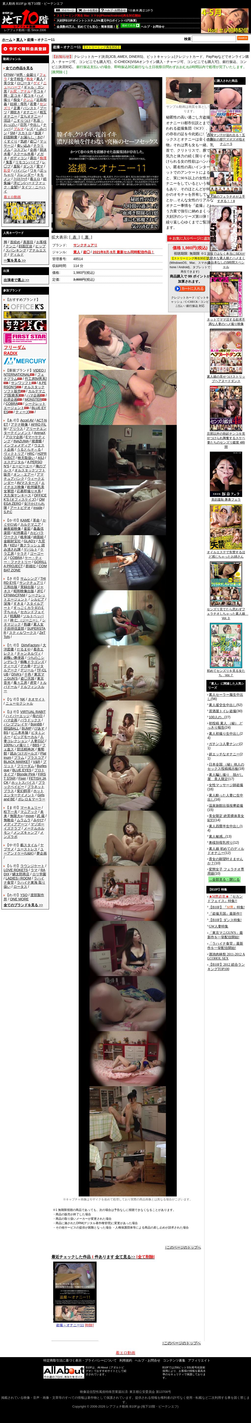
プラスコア (35, 758)
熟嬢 (27, 624)
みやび (38, 820)
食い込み (24, 145)
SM (12, 133)
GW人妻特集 (218, 926)
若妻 (33, 104)
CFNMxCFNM (14, 595)
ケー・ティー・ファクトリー (23, 560)
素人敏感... (217, 836)
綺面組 (38, 537)
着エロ (35, 179)
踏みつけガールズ (24, 753)
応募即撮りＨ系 (29, 491)
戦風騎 (15, 616)
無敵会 (9, 820)
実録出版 (27, 587)
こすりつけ (22, 120)
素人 (19, 40)
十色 (27, 674)
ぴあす (39, 728)
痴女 (16, 100)
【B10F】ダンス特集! (225, 920)
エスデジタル (14, 462)
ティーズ (22, 412)
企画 (33, 150)
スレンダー (25, 175)
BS (6, 733)
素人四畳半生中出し (224, 826)
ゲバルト (31, 549)
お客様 (41, 242)
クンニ (11, 246)
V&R (36, 762)
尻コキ (29, 95)
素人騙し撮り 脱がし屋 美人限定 (225, 777)
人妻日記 (37, 741)
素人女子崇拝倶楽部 (24, 626)
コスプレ (20, 150)
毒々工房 (20, 683)
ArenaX (40, 433)
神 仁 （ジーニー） (24, 620)
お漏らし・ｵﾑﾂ (31, 137)
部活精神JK (26, 749)
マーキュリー (30, 807)
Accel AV (27, 420)
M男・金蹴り (26, 75)
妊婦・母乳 (18, 104)
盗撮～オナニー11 (75, 1323)
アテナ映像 (19, 424)
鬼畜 (9, 162)
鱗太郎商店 (20, 874)
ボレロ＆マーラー (31, 799)
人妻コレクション (24, 739)
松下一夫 (10, 812)
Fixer (22, 778)
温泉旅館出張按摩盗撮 (226, 806)
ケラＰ (22, 553)
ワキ (33, 170)
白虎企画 (10, 399)
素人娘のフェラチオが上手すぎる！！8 (226, 197)
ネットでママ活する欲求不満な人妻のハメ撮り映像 (226, 320)
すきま (18, 603)
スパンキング (16, 250)
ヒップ (40, 246)
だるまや (24, 649)
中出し (35, 125)
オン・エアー (23, 474)
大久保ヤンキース (17, 495)
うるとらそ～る (29, 449)
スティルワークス (23, 633)
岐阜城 (25, 537)
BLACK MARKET (17, 762)
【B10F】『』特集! (227, 907)
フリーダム (25, 766)
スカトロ (25, 133)
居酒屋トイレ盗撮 (222, 711)
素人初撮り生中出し (224, 734)
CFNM (8, 75)
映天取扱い (26, 458)
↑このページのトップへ (183, 1247)
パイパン (20, 170)
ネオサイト (36, 699)
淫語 (7, 120)
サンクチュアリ (31, 583)
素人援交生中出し (222, 705)
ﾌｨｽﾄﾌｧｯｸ (20, 179)
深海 (7, 603)
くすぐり (10, 141)
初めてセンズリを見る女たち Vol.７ (226, 671)
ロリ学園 (39, 874)
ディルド (17, 254)
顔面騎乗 (10, 137)
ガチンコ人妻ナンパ (224, 744)
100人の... (216, 717)
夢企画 (42, 853)
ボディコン (18, 158)
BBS (35, 745)
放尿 (38, 133)
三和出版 (10, 587)
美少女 (9, 83)
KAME (25, 520)
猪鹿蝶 (37, 441)
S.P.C (8, 512)
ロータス (20, 887)
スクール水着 (23, 154)
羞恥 (16, 166)
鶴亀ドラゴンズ (32, 662)
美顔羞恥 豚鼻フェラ (226, 497)
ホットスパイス (23, 782)
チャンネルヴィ (29, 653)
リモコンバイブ (27, 162)
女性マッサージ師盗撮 (226, 785)
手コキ (38, 91)
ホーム (7, 40)
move (29, 816)
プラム (19, 758)
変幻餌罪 (24, 791)
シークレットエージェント (24, 597)
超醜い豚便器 (14, 658)
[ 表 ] (74, 237)
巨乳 (23, 125)
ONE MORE (19, 899)
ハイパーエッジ (18, 716)
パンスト (30, 108)
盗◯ (33, 141)
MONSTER (33, 399)
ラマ (34, 870)
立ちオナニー (30, 116)
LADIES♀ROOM (18, 878)
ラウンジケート (32, 866)
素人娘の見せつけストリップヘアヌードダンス (226, 377)
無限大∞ (16, 816)
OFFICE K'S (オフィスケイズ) (25, 497)
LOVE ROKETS (16, 870)
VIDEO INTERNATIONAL (25, 372)
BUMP (26, 728)
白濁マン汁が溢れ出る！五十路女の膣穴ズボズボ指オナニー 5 (226, 138)
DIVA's (16, 674)
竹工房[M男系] (36, 379)
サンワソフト (21, 383)
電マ (39, 166)
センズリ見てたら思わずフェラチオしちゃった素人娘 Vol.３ (227, 612)
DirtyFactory (30, 645)
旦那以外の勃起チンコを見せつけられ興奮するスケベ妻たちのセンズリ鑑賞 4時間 (226, 439)
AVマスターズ (27, 483)
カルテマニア (30, 524)
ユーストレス (27, 849)
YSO (24, 895)
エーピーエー (22, 466)
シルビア (37, 599)
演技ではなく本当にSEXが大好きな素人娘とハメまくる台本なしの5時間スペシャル (226, 259)
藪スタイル (29, 845)
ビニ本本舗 (19, 733)
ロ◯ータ (24, 83)
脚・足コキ (12, 95)
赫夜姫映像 (12, 529)
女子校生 (17, 79)
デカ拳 (25, 666)
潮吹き (15, 112)
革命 (36, 520)
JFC (40, 591)
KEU (13, 545)
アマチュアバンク (24, 476)
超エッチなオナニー (224, 754)
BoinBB (36, 724)
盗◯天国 (27, 678)
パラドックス (30, 720)
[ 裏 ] (87, 237)
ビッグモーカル (25, 737)
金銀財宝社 (12, 541)
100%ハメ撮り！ (17, 745)
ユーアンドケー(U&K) (24, 851)
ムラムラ (24, 820)
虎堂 (33, 683)
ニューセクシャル (19, 703)
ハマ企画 (33, 395)
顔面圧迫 (25, 246)
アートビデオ (20, 508)
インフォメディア (17, 445)
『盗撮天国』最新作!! (225, 914)
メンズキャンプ (25, 832)
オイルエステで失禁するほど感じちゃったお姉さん (226, 552)
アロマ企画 (14, 437)
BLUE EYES (21, 770)
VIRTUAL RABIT (33, 712)
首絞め (15, 242)
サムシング (29, 578)
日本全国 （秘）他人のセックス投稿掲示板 (225, 766)
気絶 (23, 141)
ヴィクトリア (14, 454)
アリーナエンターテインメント (25, 431)
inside (37, 508)
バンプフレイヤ (16, 724)
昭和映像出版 (23, 591)
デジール (27, 670)
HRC (31, 454)
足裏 (16, 108)
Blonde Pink (26, 774)
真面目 (28, 242)
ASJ (41, 458)
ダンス (28, 166)
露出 (33, 158)
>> (15, 260)
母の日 (37, 716)
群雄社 (30, 566)
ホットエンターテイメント (24, 793)
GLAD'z (30, 541)
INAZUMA (21, 441)
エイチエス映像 (24, 485)
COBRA (12, 404)
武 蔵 (41, 816)
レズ (29, 129)
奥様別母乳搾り (221, 842)
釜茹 (27, 529)
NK (22, 699)
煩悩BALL (11, 728)
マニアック (29, 812)
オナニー (30, 112)
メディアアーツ (16, 824)
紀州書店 (20, 533)
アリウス (16, 429)
